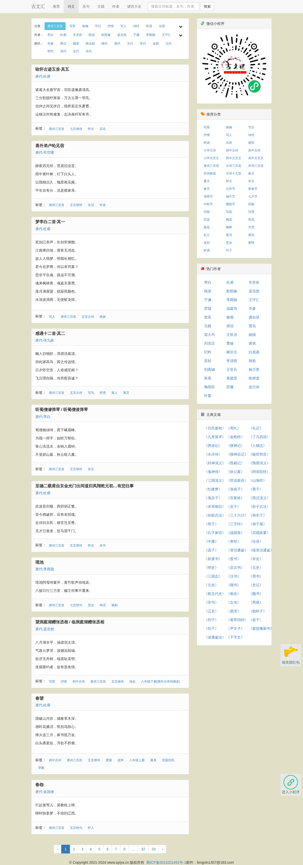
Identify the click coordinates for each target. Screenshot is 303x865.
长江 (207, 235)
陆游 (92, 35)
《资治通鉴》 (237, 550)
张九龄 (48, 340)
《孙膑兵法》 (215, 515)
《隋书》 (233, 585)
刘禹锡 (209, 369)
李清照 (231, 361)
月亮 (251, 227)
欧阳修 (106, 35)
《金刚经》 (235, 437)
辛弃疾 (77, 35)
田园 (251, 204)
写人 (123, 26)
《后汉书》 (235, 567)
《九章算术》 (215, 437)
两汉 (63, 43)
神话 (103, 605)
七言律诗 (76, 129)
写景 (72, 26)
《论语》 (256, 541)
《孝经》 (233, 541)
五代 (130, 43)
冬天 (251, 181)
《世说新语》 (237, 480)
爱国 (109, 760)
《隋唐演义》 (259, 463)
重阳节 (230, 204)
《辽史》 (211, 611)
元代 (168, 43)
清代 (63, 51)
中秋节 (208, 204)
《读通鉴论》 (215, 637)
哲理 (103, 393)
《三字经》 (235, 524)
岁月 (103, 545)
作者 (115, 6)
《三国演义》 (215, 480)
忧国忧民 (168, 760)
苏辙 (230, 387)
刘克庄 (209, 343)
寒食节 (252, 189)
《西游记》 (213, 446)
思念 (91, 605)
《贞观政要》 (259, 533)
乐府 (162, 26)
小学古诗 (210, 150)
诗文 (71, 6)
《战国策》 (235, 533)
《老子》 (256, 620)
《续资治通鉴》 (261, 550)
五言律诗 (76, 205)
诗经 (136, 26)
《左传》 (233, 602)
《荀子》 (211, 524)
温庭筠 (231, 308)
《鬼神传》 (213, 472)
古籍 (101, 6)
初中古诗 (78, 681)
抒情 (111, 26)
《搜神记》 (235, 446)
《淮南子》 (235, 489)
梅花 (229, 219)
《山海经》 (258, 480)
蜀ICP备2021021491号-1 (166, 862)
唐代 (117, 43)
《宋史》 (256, 559)
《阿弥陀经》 (259, 472)
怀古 (91, 129)
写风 (229, 212)
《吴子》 (233, 506)
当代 (89, 51)
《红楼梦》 (213, 489)
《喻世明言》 (259, 454)
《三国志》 (213, 576)
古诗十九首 (233, 173)
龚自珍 (254, 317)
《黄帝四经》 (237, 620)
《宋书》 (211, 602)
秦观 (230, 317)
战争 (121, 760)
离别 (251, 235)
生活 (91, 205)
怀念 (91, 545)
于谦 (136, 35)
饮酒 (207, 250)
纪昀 (207, 352)
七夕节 (252, 196)
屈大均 (209, 335)
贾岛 (252, 326)
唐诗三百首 (55, 26)
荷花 (251, 219)
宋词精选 (210, 173)
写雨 (207, 212)
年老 (103, 205)
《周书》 (256, 576)
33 (154, 849)
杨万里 (254, 369)
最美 (153, 760)
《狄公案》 (235, 472)
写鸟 (91, 393)
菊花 (207, 227)
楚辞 (251, 143)
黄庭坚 (231, 378)
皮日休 (254, 387)
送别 (207, 242)
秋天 (229, 181)
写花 (207, 219)
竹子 (229, 250)
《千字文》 (235, 637)
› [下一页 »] (162, 849)
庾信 (230, 326)
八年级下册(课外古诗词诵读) (160, 681)
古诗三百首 (233, 166)
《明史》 (211, 567)
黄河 (229, 235)
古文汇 (38, 6)
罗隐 (207, 308)
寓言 (126, 393)
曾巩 (207, 317)
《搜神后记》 (237, 454)
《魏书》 (256, 594)
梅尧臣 (209, 387)
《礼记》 (256, 428)
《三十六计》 (237, 515)
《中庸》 (211, 541)
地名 (132, 681)
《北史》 (256, 567)
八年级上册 (137, 760)
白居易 (254, 352)
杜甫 (63, 35)
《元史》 (211, 585)
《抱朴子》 (258, 611)
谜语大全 (134, 6)
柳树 (229, 227)
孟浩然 (122, 35)
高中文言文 (256, 158)
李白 (50, 35)
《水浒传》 (213, 454)
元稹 (207, 326)
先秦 (50, 43)
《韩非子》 (258, 515)
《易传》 (233, 611)
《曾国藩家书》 (261, 628)
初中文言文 (233, 158)
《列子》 (211, 620)
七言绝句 (76, 605)
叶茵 (207, 396)
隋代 (104, 43)
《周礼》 (233, 428)
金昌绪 (48, 792)
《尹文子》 (235, 628)
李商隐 (150, 35)
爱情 (251, 242)
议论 (103, 129)
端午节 (230, 196)
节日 (98, 26)
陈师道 (254, 378)
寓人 (114, 393)
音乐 (91, 469)
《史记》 (256, 585)
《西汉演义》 (259, 498)
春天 (251, 173)
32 (143, 849)
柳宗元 (231, 352)
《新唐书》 (213, 559)
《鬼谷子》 (213, 498)
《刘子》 (211, 628)
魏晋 (76, 43)
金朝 (156, 43)
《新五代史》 (215, 594)
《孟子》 (211, 550)
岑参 (252, 308)
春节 (207, 189)
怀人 (91, 828)
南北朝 (90, 43)
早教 (41, 768)
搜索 (207, 6)
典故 (103, 316)
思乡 (229, 242)
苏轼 (207, 361)
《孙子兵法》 (259, 506)
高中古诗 (254, 150)
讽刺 (114, 605)
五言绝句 (76, 828)
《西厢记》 (235, 463)
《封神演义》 (215, 463)
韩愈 (252, 361)
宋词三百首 (256, 166)
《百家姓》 (235, 498)
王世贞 (231, 335)
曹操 (230, 343)
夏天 (207, 181)
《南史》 (233, 594)
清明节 (208, 196)
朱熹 (207, 378)
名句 (86, 6)
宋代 (143, 43)
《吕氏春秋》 (215, 428)
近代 (76, 51)
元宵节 (230, 189)
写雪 (251, 212)
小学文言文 (211, 158)
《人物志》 (258, 446)
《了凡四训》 (259, 437)
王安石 (231, 369)
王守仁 (166, 35)
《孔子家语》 (215, 533)
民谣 (149, 26)
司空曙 (48, 152)
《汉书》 (233, 576)
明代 (50, 51)
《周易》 (256, 602)
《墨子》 (256, 489)
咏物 (85, 26)
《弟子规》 (258, 524)
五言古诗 (88, 316)
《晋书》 (233, 559)
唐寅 (252, 343)
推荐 (56, 6)
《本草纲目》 (215, 506)
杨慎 (252, 335)
